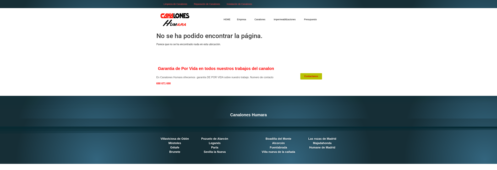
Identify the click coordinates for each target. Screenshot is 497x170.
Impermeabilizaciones (285, 19)
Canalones (261, 19)
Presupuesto (310, 19)
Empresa (242, 19)
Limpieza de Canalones (175, 4)
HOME (227, 19)
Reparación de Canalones (207, 4)
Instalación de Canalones (239, 4)
